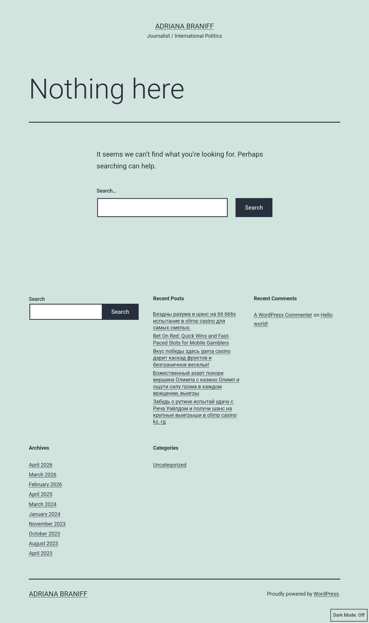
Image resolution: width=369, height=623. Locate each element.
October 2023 (44, 534)
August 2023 (43, 543)
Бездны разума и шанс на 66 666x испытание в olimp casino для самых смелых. (194, 321)
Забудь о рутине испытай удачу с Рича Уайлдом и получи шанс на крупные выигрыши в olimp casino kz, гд (195, 411)
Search (37, 299)
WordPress (326, 594)
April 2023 (40, 553)
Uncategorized (170, 465)
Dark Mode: (349, 615)
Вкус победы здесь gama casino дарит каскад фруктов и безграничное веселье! (192, 358)
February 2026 (45, 484)
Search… (106, 191)
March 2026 (43, 475)
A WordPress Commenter (283, 315)
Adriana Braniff (184, 26)
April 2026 (40, 465)
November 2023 (47, 524)
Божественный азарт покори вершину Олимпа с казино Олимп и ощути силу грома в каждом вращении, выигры (196, 383)
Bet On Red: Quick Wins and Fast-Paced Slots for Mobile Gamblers (191, 339)
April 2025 (40, 494)
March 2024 (43, 504)
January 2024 (44, 514)
